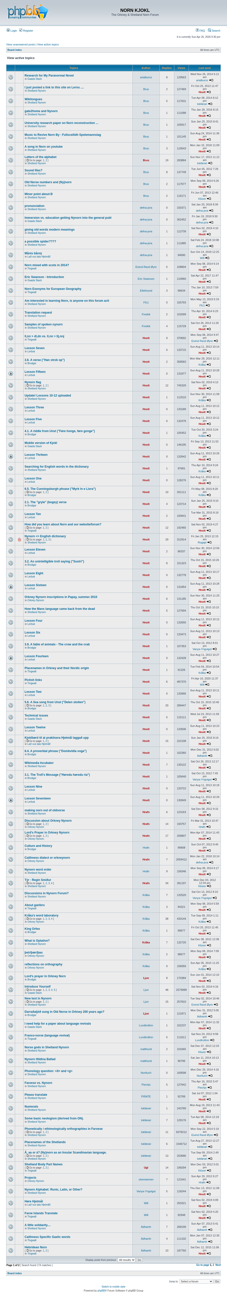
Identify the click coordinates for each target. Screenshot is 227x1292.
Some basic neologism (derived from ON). (54, 1118)
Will (202, 258)
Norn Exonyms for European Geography (53, 289)
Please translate (36, 1094)
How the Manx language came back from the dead (60, 609)
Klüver (202, 198)
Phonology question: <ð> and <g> (48, 1071)
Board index (14, 50)
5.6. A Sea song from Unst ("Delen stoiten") (55, 702)
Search (214, 30)
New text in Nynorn (38, 998)
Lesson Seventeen (37, 798)
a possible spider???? (40, 241)
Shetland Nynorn (36, 90)
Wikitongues (33, 99)
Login (12, 30)
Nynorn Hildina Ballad (40, 1059)
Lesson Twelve (35, 727)
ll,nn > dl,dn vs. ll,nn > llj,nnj (44, 336)
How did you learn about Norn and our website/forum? (63, 524)
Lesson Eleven (35, 549)
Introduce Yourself (37, 986)
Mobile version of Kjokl (41, 443)
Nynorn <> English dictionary (45, 536)
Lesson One (33, 478)
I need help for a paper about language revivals (58, 1023)
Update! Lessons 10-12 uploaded (48, 395)
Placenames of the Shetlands (45, 1142)
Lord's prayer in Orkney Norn (45, 976)
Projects (30, 1177)
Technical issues (36, 715)
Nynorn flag (33, 382)
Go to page (202, 1265)
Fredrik (146, 314)
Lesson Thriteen (36, 455)
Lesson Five (33, 419)
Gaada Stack (34, 79)
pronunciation (34, 206)
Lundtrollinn (146, 1025)
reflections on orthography (43, 964)
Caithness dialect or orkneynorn (47, 857)
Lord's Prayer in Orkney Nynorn (47, 832)
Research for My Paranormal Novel (49, 75)
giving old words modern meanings (50, 229)
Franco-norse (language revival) (47, 1035)
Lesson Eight (34, 573)
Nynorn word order (38, 869)
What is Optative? (37, 940)
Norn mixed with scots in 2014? (47, 265)
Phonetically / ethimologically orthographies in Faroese (63, 1129)
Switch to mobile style (113, 1286)
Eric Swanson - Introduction (44, 277)
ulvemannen (146, 1179)
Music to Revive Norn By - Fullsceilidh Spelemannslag (63, 135)
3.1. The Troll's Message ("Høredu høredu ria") (57, 774)
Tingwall (31, 268)
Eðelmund (146, 290)
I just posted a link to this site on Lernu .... (54, 87)
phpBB (101, 1290)
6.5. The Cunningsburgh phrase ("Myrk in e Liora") (60, 489)
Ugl (146, 1167)
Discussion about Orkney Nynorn (48, 820)
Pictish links (33, 680)
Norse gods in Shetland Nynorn (47, 1047)
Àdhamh (202, 755)
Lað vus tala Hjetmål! (38, 256)
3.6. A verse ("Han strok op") (45, 360)
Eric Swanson (146, 278)
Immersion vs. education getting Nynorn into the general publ (68, 217)
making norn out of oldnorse (45, 810)
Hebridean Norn (36, 1247)
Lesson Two (33, 692)
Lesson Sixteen (35, 585)
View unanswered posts (20, 44)
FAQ (200, 30)
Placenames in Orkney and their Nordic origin (57, 668)
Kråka (202, 364)
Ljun (146, 977)
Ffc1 (146, 302)
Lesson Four (33, 620)
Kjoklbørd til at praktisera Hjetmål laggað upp (57, 737)
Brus (146, 89)
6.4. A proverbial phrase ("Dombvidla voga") (56, 751)
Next (218, 1265)
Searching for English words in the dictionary (57, 466)
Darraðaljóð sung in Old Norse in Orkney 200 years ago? (64, 1012)
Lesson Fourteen (37, 656)
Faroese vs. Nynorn (38, 1083)
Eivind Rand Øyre (146, 266)
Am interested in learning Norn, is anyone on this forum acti (67, 300)
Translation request (38, 312)
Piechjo (146, 1084)
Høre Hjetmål (34, 1201)
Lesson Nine (33, 786)
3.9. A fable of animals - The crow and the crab (57, 644)
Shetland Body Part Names (43, 1164)
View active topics (48, 44)
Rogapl (202, 542)
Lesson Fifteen (35, 372)
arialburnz (146, 77)
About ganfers (35, 905)
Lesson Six (32, 632)
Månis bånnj (33, 253)
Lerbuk (31, 351)
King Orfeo (32, 929)
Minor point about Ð (38, 194)
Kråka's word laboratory (41, 915)
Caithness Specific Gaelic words (47, 1237)
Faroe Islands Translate (41, 1213)
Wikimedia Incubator (39, 763)
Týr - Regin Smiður (38, 880)
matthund (146, 1049)
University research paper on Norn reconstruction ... (61, 123)
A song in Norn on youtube (44, 146)
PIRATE (146, 1096)
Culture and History (38, 846)
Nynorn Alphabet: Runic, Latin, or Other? (53, 1189)
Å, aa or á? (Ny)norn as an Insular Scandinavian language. (65, 1152)
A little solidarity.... (37, 1225)
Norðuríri (146, 1072)
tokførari (202, 103)
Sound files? (33, 170)
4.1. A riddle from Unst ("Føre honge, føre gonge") (60, 431)
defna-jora (146, 207)
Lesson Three (34, 407)
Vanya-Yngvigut (202, 649)
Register (26, 30)
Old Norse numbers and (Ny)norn (48, 182)
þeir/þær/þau (34, 952)
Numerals (31, 1106)
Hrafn (146, 812)
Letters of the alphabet (40, 157)
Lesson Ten (33, 514)
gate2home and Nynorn (41, 111)
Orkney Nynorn (35, 600)
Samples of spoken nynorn (43, 324)
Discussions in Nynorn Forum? (47, 893)
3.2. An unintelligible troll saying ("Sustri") (54, 561)
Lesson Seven (35, 348)
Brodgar (31, 363)
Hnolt (202, 92)
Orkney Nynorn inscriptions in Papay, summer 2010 (61, 597)
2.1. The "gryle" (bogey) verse (45, 502)
